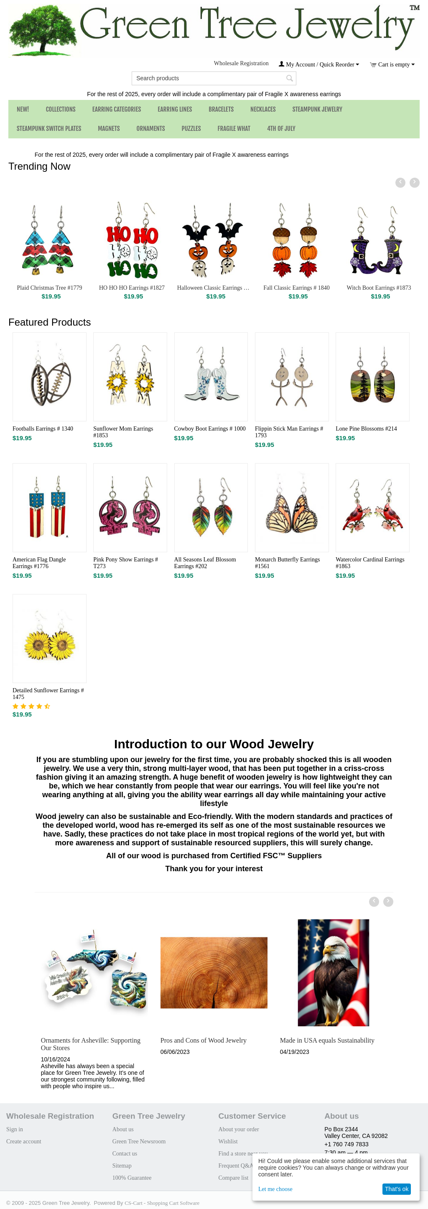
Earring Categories (116, 109)
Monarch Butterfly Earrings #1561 (287, 562)
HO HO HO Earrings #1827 (132, 288)
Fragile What (234, 129)
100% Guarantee (132, 1178)
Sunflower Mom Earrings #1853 (123, 432)
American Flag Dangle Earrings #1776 (39, 562)
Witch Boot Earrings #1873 (379, 288)
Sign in (14, 1129)
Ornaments (151, 129)
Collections (61, 109)
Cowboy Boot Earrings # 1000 (210, 429)
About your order (239, 1129)
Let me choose (275, 1189)
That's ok (396, 1189)
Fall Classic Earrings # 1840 (296, 288)
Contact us (125, 1153)
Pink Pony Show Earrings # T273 (125, 562)
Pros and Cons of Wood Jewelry (203, 1040)
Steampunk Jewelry (317, 109)
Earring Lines (175, 109)
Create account (23, 1141)
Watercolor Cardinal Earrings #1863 (370, 562)
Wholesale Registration (241, 63)
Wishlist (228, 1141)
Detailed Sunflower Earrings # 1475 (48, 693)
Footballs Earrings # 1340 (43, 429)
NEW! (23, 109)
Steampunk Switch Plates (49, 129)
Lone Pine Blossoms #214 (366, 429)
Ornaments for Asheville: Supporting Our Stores (90, 1044)
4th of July (281, 129)
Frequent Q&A (236, 1166)
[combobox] (214, 78)
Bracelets (221, 109)
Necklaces (263, 109)
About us (123, 1129)
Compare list (234, 1178)
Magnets (109, 129)
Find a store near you (243, 1153)
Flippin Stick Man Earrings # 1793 (289, 432)
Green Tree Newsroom (139, 1141)
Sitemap (122, 1166)
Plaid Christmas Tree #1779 (49, 288)
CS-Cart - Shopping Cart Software (162, 1203)
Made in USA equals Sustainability (327, 1040)
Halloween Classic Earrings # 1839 (214, 288)
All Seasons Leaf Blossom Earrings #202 (205, 562)
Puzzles (191, 129)
